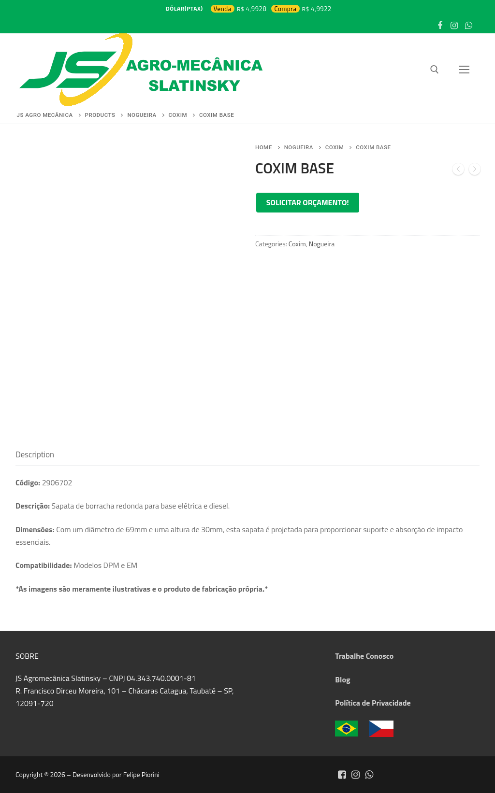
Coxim (334, 147)
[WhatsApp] (468, 25)
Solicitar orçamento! (307, 202)
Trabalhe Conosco (364, 656)
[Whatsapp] (369, 774)
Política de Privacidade (372, 702)
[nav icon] (464, 69)
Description (34, 454)
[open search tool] (434, 69)
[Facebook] (440, 25)
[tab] (34, 455)
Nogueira (298, 147)
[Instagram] (454, 25)
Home (263, 147)
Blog (342, 679)
